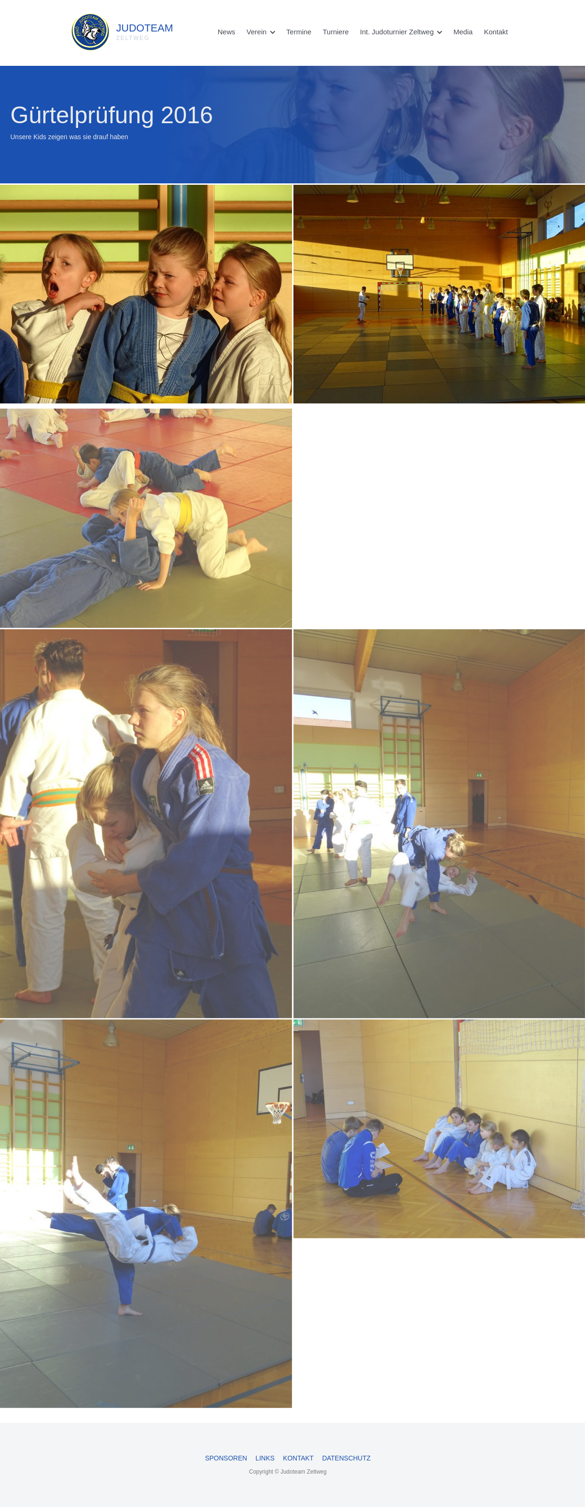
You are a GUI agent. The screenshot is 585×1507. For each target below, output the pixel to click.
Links (264, 1458)
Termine (298, 32)
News (227, 32)
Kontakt (496, 32)
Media (463, 32)
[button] (261, 32)
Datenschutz (346, 1458)
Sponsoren (226, 1458)
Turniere (335, 32)
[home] (99, 29)
